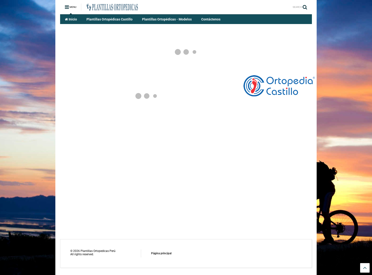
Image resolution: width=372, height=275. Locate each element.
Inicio (71, 19)
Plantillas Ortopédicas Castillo (109, 19)
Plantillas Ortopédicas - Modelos (167, 19)
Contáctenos (210, 19)
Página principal (161, 253)
